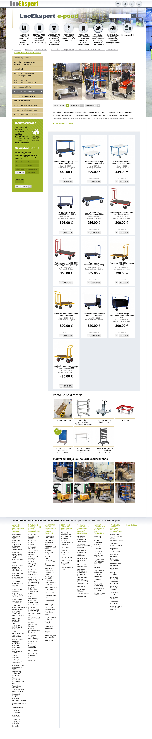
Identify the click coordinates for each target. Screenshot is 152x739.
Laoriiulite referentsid (16, 716)
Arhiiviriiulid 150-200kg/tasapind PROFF (18, 667)
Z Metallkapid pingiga (33, 592)
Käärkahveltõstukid (117, 541)
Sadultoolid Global (65, 554)
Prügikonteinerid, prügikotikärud (51, 618)
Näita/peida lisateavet (65, 123)
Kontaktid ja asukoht (36, 137)
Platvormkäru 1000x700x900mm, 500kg (94, 264)
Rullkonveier (81, 596)
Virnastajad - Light (114, 569)
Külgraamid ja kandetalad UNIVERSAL (16, 673)
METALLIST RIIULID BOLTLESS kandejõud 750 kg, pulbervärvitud (50, 561)
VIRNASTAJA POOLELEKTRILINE (116, 544)
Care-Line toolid (66, 560)
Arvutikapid (32, 658)
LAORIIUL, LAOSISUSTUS (36, 50)
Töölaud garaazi (83, 594)
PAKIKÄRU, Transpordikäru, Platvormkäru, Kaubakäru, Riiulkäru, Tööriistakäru (84, 50)
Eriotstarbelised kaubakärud (25, 114)
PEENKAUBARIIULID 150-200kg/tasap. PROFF (18, 536)
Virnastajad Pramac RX (114, 602)
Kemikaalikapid (33, 650)
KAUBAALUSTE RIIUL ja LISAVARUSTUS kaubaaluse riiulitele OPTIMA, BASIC (17, 545)
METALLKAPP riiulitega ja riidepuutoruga (33, 636)
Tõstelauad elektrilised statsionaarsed (115, 549)
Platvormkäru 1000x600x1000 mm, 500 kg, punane (121, 213)
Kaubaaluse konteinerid (49, 569)
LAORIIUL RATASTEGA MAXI (18, 632)
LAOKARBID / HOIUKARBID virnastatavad (49, 542)
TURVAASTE (49, 590)
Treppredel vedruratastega (50, 608)
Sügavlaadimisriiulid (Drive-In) (19, 704)
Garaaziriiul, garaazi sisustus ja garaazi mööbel (17, 584)
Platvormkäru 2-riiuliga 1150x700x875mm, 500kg (94, 162)
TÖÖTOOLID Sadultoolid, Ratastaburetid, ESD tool (66, 527)
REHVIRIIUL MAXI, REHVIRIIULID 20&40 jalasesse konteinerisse (18, 576)
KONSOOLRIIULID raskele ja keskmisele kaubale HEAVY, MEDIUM (18, 593)
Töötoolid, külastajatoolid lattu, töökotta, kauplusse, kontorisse (66, 536)
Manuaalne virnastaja (114, 555)
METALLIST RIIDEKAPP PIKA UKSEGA (33, 536)
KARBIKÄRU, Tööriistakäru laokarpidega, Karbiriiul (24, 74)
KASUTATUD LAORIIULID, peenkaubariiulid (18, 613)
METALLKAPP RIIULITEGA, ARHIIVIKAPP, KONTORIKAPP (33, 572)
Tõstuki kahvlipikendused (51, 623)
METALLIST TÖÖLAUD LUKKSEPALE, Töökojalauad (82, 538)
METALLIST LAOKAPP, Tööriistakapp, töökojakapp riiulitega (33, 550)
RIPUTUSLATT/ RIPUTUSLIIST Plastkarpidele (82, 560)
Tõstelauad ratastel (22, 101)
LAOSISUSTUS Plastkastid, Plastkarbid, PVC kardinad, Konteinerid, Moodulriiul (50, 529)
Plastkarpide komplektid (49, 627)
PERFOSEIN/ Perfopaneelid (82, 565)
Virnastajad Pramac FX (114, 593)
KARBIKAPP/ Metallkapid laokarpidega (32, 587)
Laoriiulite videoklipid (16, 711)
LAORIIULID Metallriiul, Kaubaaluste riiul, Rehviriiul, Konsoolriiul (18, 528)
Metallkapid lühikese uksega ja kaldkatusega (33, 608)
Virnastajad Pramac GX (114, 582)
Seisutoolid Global (65, 564)
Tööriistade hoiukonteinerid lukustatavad (50, 582)
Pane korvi (68, 181)
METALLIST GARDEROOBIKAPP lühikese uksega (34, 602)
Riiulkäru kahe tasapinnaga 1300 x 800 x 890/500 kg (66, 162)
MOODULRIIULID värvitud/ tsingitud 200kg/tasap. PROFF (50, 550)
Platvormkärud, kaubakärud (27, 53)
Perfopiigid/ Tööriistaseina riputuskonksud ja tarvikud (82, 571)
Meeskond (35, 141)
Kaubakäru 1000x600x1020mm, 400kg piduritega (66, 315)
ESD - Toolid (65, 547)
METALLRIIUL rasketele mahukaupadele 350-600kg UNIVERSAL (17, 639)
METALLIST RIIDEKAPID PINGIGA (32, 542)
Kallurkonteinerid (51, 587)
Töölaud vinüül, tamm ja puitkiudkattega (82, 579)
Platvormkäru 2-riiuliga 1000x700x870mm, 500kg (66, 213)
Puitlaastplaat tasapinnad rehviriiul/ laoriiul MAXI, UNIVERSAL (18, 688)
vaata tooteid (59, 105)
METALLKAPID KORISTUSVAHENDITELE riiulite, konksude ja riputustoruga (36, 580)
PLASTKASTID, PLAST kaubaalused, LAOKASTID (49, 575)
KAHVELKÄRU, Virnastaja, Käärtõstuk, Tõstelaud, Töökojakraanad (116, 528)
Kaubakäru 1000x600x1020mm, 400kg (122, 264)
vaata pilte (75, 105)
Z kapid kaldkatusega (32, 597)
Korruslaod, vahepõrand (16, 695)
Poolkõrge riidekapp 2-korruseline (32, 624)
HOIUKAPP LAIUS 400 (34, 619)
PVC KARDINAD (50, 593)
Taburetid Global (67, 557)
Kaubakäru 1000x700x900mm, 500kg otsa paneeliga (94, 315)
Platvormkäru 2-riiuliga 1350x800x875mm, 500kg (122, 162)
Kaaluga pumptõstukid (115, 573)
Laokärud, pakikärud (22, 58)
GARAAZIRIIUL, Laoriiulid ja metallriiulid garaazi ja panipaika (17, 723)
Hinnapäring (90, 105)
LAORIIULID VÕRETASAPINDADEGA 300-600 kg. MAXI (20, 607)
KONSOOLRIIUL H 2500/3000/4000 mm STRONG (18, 601)
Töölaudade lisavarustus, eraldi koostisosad (81, 553)
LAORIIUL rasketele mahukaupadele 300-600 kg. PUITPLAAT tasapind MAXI (17, 566)
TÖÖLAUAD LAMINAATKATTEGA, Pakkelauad (84, 546)
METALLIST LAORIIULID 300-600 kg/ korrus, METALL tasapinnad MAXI (17, 555)
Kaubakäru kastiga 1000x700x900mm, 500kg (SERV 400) (122, 315)
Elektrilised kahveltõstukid (115, 560)
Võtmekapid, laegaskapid (32, 654)
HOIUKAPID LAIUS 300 (34, 614)
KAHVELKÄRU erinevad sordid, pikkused (116, 536)
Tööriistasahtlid (82, 583)
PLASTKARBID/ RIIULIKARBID (50, 537)
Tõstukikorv (49, 612)
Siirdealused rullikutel (22, 87)
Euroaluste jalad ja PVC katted (50, 636)
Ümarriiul (48, 615)
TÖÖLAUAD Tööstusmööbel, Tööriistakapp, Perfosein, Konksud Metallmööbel (83, 529)
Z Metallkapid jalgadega (33, 558)
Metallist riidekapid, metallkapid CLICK (32, 564)
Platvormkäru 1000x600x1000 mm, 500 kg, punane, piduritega (66, 264)
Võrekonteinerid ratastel (50, 596)
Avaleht (17, 50)
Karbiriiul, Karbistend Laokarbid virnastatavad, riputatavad (17, 659)
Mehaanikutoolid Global (67, 568)
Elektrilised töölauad (81, 590)
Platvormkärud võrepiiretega (25, 105)
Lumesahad (49, 640)
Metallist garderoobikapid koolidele (34, 630)
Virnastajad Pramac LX (114, 598)
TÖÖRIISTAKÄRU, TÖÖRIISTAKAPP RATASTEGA (25, 81)
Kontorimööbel (131, 525)
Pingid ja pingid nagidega (33, 642)
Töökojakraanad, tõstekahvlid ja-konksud (116, 608)
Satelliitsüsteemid (18, 708)
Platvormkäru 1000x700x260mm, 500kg (94, 213)
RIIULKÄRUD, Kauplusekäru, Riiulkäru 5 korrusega (25, 63)
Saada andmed (21, 187)
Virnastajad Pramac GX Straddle (114, 588)
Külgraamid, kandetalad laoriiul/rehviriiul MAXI (18, 680)
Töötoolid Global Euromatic (67, 543)
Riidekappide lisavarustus (32, 647)
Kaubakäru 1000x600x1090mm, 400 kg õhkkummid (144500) (66, 367)
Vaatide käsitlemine (49, 632)
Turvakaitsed (49, 600)
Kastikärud (18, 69)
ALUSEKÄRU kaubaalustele (24, 96)
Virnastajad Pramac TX (114, 578)
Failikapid (31, 661)
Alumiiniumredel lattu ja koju (51, 604)
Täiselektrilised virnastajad (115, 564)
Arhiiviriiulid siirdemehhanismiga (19, 699)
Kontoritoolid (65, 550)
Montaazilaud (82, 586)
